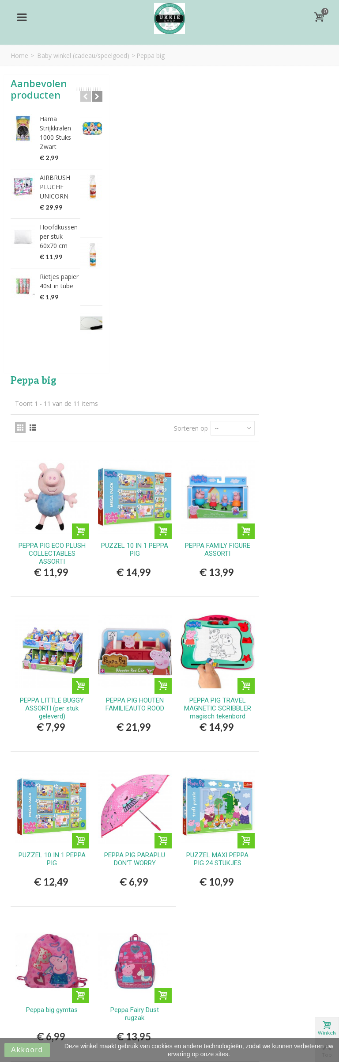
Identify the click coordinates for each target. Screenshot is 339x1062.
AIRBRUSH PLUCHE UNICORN (55, 186)
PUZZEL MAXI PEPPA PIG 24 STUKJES (289, 544)
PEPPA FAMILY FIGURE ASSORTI (289, 244)
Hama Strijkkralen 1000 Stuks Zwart (55, 133)
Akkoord (27, 1050)
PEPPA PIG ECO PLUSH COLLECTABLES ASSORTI (132, 252)
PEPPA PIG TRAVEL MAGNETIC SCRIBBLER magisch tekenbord (289, 402)
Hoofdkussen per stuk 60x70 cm (59, 236)
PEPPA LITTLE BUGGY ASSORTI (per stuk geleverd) (133, 398)
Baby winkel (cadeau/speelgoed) (83, 55)
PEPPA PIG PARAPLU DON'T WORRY (211, 544)
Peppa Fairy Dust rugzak (211, 694)
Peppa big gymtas (132, 690)
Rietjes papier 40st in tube (59, 281)
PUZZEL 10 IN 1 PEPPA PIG (211, 244)
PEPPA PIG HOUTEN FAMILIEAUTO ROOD (210, 394)
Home (19, 55)
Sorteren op (260, 127)
